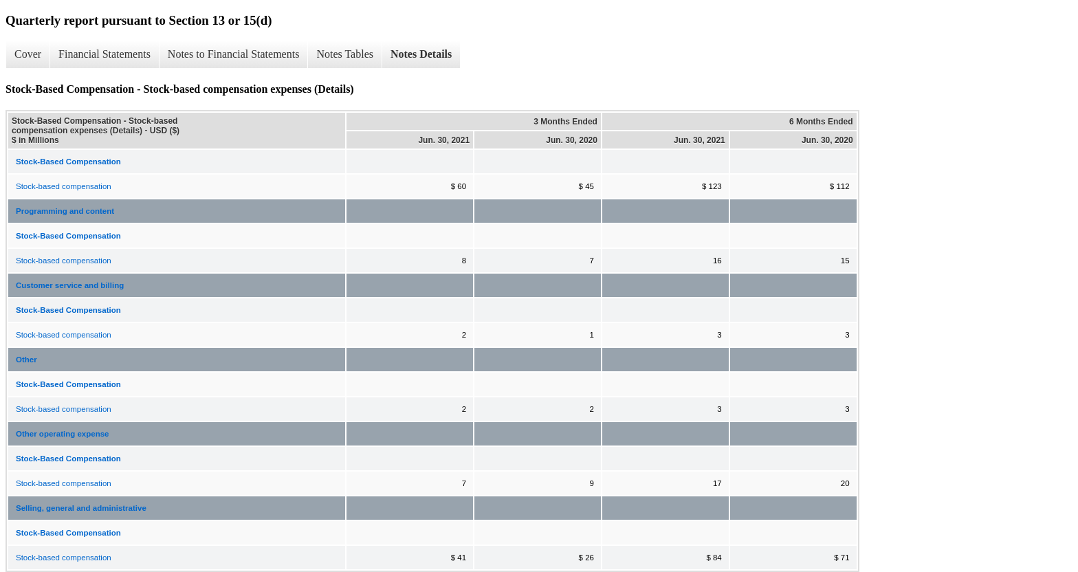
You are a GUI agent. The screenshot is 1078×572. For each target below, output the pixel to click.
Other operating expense (62, 434)
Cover (27, 54)
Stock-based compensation (63, 186)
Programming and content (65, 211)
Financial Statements (104, 54)
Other (26, 359)
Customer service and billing (70, 285)
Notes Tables (344, 54)
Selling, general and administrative (81, 508)
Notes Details (421, 54)
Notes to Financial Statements (234, 54)
